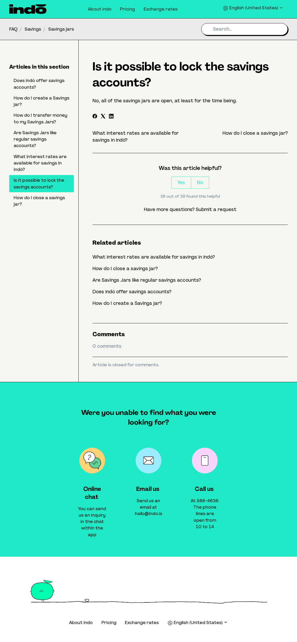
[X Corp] (103, 117)
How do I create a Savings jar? (127, 303)
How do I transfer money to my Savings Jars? (40, 118)
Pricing (127, 9)
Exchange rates (161, 9)
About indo (100, 9)
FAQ (13, 29)
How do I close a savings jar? (255, 133)
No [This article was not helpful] (200, 182)
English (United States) (253, 8)
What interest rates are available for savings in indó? (153, 257)
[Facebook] (94, 117)
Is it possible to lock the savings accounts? (39, 183)
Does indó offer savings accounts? (131, 292)
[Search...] (244, 29)
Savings (33, 29)
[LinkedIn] (111, 117)
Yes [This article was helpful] (181, 182)
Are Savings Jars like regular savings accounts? (146, 280)
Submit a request (216, 209)
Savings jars (61, 29)
